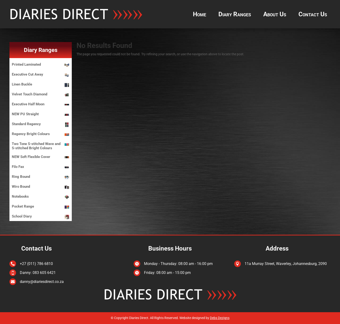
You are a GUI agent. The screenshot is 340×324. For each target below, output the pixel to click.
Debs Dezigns (220, 318)
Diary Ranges (234, 14)
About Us (274, 14)
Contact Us (312, 14)
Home (199, 14)
